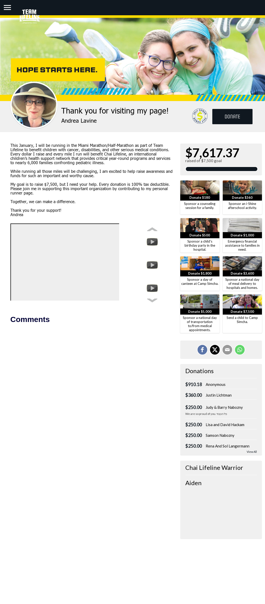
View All (252, 451)
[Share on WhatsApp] (239, 349)
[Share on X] (215, 349)
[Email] (227, 349)
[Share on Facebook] (202, 349)
